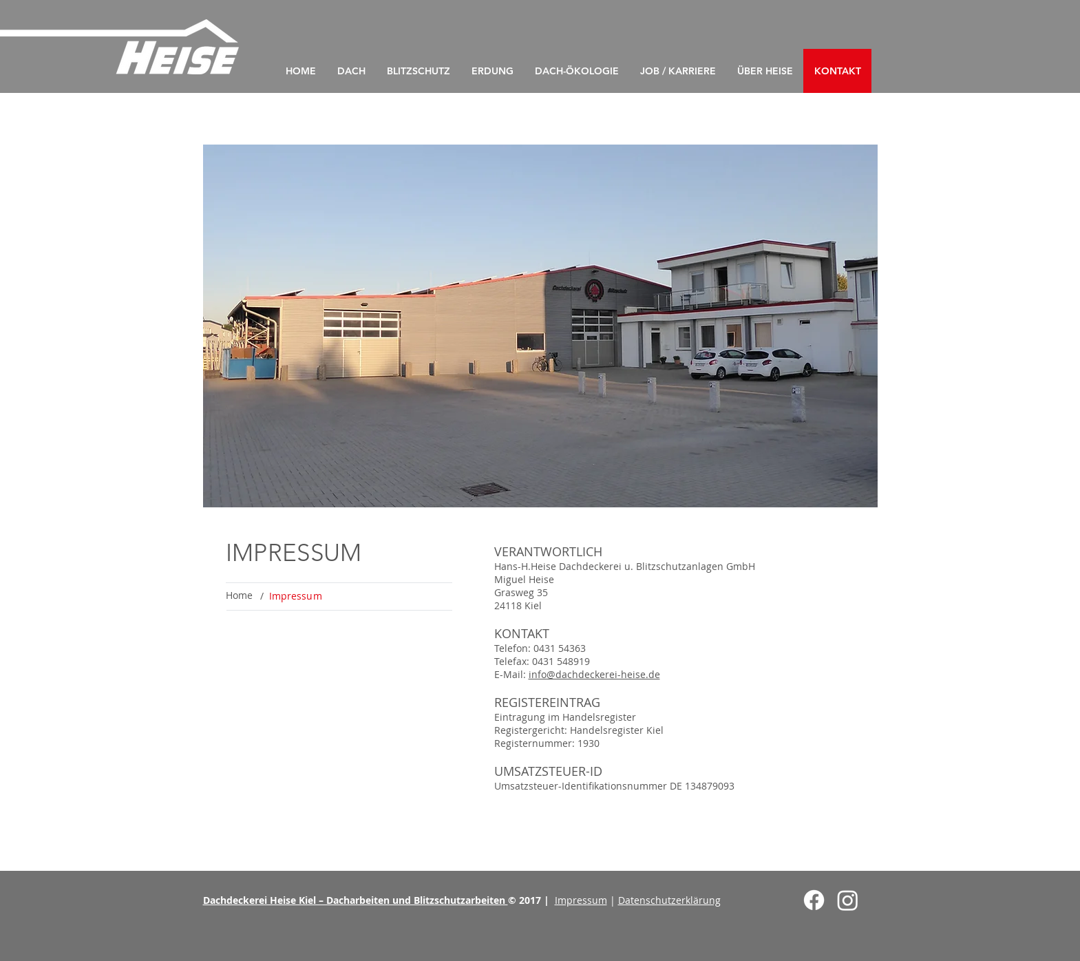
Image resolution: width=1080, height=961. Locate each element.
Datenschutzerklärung (669, 900)
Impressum (581, 900)
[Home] (239, 595)
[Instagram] (847, 900)
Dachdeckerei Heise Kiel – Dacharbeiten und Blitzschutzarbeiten (355, 900)
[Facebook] (814, 900)
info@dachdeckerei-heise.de (594, 674)
